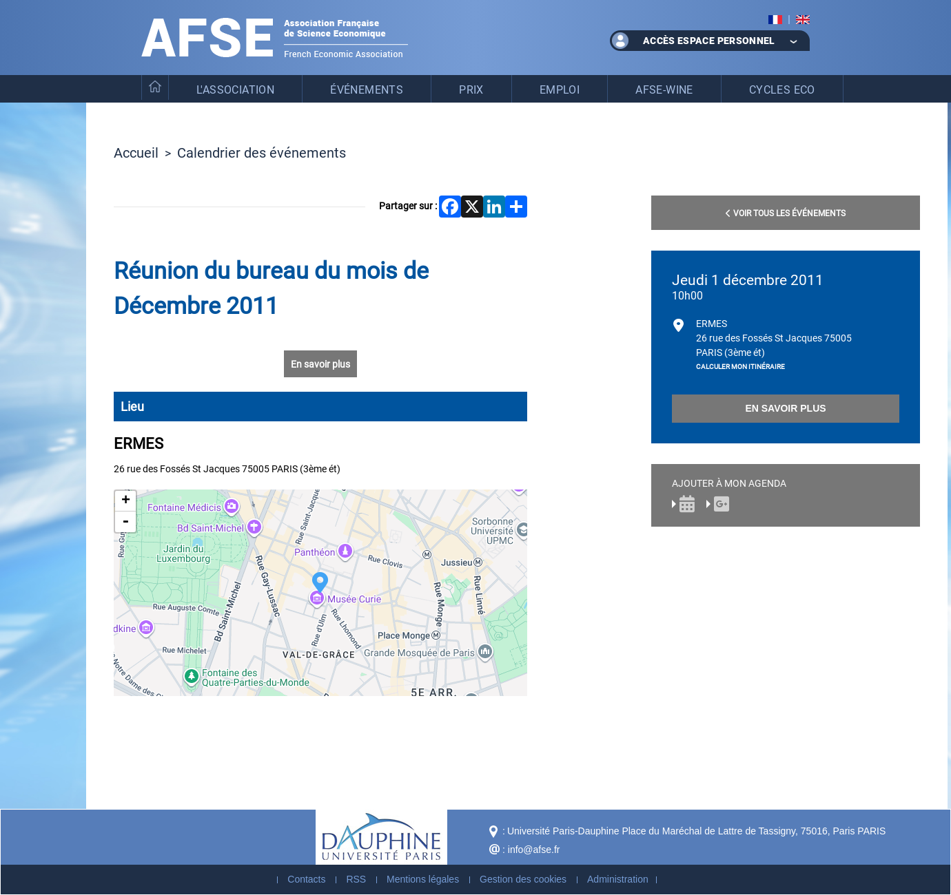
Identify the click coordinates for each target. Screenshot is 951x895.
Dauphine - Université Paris (381, 837)
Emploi (560, 89)
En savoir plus (320, 363)
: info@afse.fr (531, 849)
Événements (366, 89)
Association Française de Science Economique (274, 37)
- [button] (125, 522)
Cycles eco (782, 89)
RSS (356, 879)
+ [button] (125, 501)
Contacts (306, 879)
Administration (617, 879)
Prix (471, 89)
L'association (235, 89)
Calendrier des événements (261, 152)
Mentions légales (423, 879)
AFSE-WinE (664, 89)
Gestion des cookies (523, 879)
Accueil (136, 152)
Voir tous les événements (786, 212)
